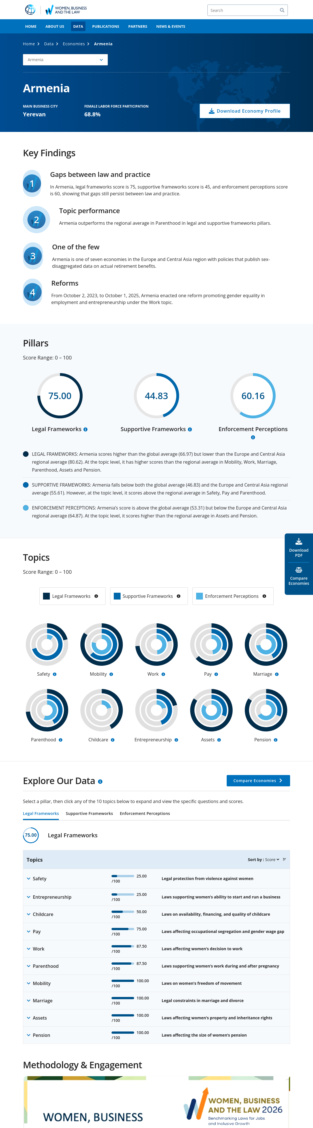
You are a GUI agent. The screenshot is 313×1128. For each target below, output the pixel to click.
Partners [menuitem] (137, 26)
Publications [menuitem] (105, 26)
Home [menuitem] (31, 26)
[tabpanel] (156, 935)
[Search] (247, 10)
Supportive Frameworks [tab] (89, 814)
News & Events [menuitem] (170, 26)
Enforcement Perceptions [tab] (145, 814)
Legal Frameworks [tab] (41, 814)
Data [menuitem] (78, 26)
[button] (284, 859)
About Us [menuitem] (55, 26)
